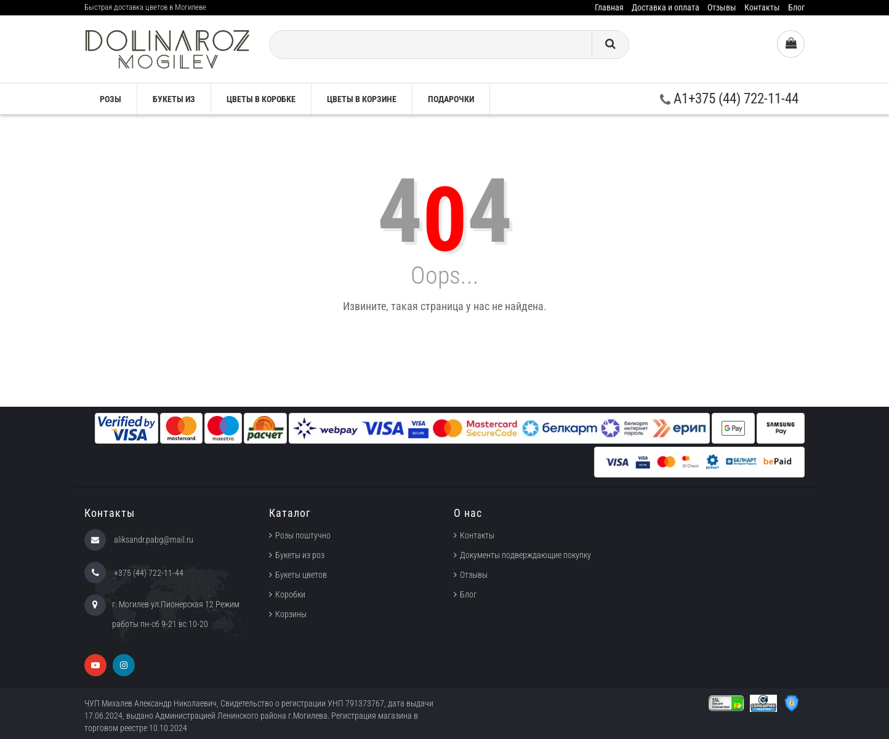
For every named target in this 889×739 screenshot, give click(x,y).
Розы (110, 99)
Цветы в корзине (361, 99)
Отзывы (721, 7)
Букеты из (174, 99)
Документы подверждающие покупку (525, 555)
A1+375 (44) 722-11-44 (729, 98)
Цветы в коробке (261, 99)
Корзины (291, 614)
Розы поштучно (303, 535)
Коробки (290, 594)
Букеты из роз (299, 555)
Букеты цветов (301, 575)
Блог (796, 7)
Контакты (762, 7)
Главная (609, 7)
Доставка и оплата (665, 7)
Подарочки (451, 99)
